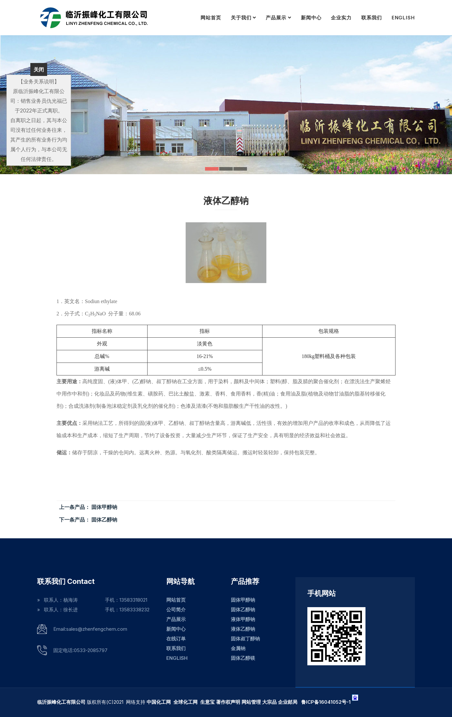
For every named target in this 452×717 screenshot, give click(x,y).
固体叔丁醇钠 (245, 639)
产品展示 (276, 18)
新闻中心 (311, 18)
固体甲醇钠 (243, 600)
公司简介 (176, 609)
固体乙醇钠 (243, 609)
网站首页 (210, 18)
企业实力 (341, 18)
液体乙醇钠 (243, 629)
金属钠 (238, 648)
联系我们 (371, 18)
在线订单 (176, 639)
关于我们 (241, 18)
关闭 (39, 69)
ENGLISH (403, 18)
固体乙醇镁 (243, 658)
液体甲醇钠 (243, 619)
